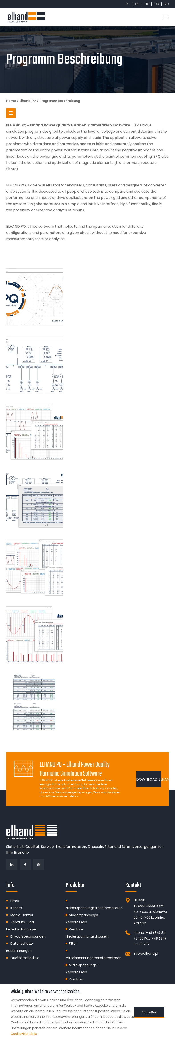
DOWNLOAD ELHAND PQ (148, 779)
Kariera (16, 907)
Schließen (149, 1012)
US (157, 4)
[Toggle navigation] (166, 17)
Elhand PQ (28, 101)
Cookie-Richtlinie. (24, 1033)
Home (11, 101)
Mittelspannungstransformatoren (93, 957)
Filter (73, 943)
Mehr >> (74, 796)
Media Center (21, 915)
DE (147, 4)
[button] (11, 113)
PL (127, 4)
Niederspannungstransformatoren (94, 907)
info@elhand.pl (146, 953)
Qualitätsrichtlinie (24, 957)
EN (137, 4)
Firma (14, 900)
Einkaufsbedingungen (28, 936)
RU (167, 4)
